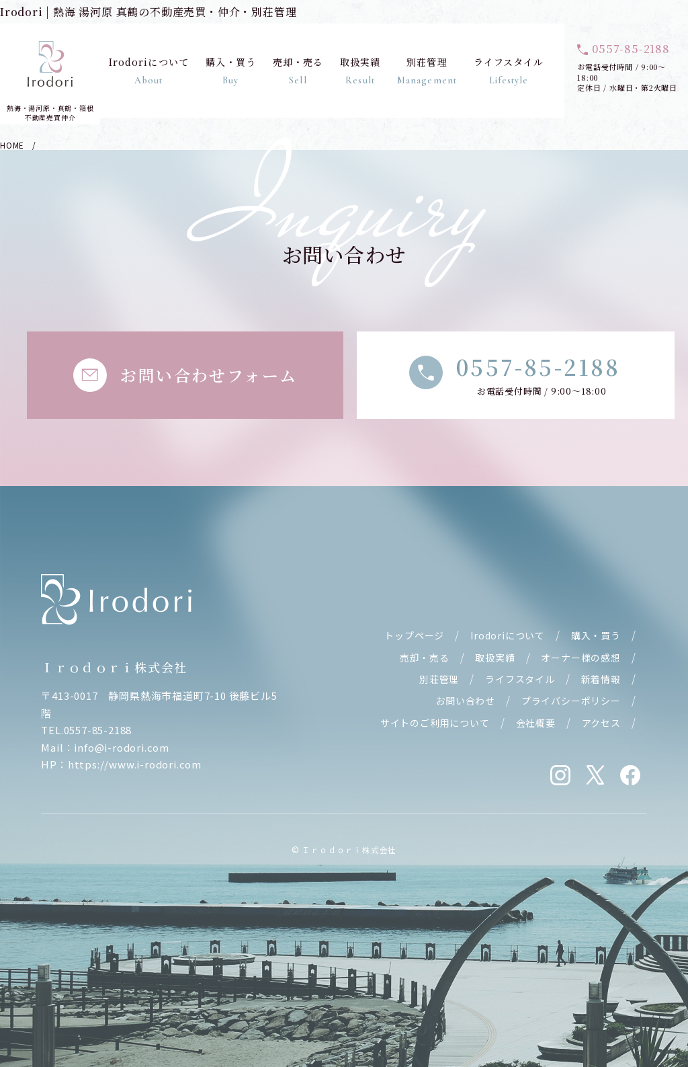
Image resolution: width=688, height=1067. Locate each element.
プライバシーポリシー (571, 700)
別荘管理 (427, 70)
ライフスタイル (509, 70)
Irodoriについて (149, 70)
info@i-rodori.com (121, 747)
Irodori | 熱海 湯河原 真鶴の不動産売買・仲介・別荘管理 (148, 11)
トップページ (414, 635)
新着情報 (601, 679)
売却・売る (298, 70)
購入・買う (231, 70)
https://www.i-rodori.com (135, 764)
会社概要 (536, 722)
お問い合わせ (465, 700)
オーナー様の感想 (580, 657)
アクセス (601, 722)
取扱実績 (360, 70)
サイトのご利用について (435, 722)
